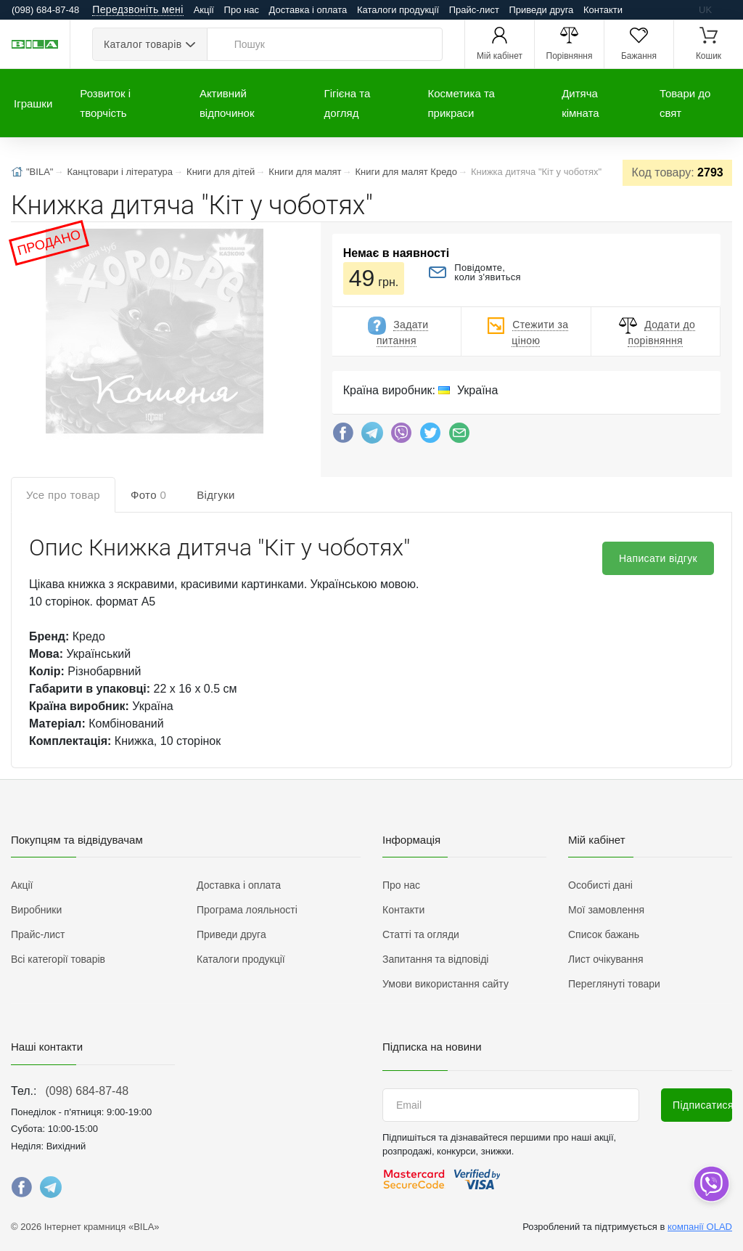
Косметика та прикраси (461, 103)
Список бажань (603, 934)
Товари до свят (685, 103)
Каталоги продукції (398, 9)
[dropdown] (710, 1183)
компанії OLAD (700, 1226)
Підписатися (702, 1105)
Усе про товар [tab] (63, 495)
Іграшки (33, 103)
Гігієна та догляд (347, 103)
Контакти (603, 9)
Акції (204, 9)
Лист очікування (606, 959)
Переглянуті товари (614, 984)
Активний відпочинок (227, 103)
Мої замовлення (606, 910)
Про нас (241, 9)
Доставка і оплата (308, 9)
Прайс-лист (474, 9)
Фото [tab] (148, 495)
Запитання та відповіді (435, 959)
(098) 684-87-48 (86, 1091)
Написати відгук (658, 558)
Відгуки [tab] (216, 495)
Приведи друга (541, 9)
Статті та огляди (420, 934)
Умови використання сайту (445, 984)
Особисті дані (600, 885)
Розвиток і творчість (105, 103)
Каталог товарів (142, 44)
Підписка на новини (432, 1046)
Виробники (36, 910)
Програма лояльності (247, 910)
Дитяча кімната (580, 103)
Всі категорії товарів (58, 959)
